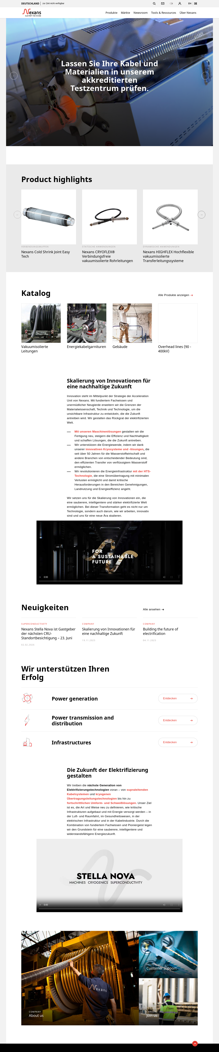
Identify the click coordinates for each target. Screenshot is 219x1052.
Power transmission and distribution (83, 720)
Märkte (125, 12)
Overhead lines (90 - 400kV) (174, 348)
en (189, 3)
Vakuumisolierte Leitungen (34, 348)
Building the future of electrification (160, 631)
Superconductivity (34, 623)
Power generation (75, 698)
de (195, 3)
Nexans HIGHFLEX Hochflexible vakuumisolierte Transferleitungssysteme (168, 256)
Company (88, 623)
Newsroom (141, 12)
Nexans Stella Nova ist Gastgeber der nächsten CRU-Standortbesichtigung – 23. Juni (48, 633)
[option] (109, 82)
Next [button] (205, 76)
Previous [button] (13, 76)
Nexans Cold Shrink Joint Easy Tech (45, 254)
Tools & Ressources (163, 12)
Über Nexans (188, 12)
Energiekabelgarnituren (86, 346)
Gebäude (120, 346)
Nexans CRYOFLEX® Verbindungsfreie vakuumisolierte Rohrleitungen (107, 256)
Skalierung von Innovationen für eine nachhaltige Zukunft (108, 631)
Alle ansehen (153, 609)
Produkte (111, 12)
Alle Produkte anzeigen (175, 295)
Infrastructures (71, 742)
